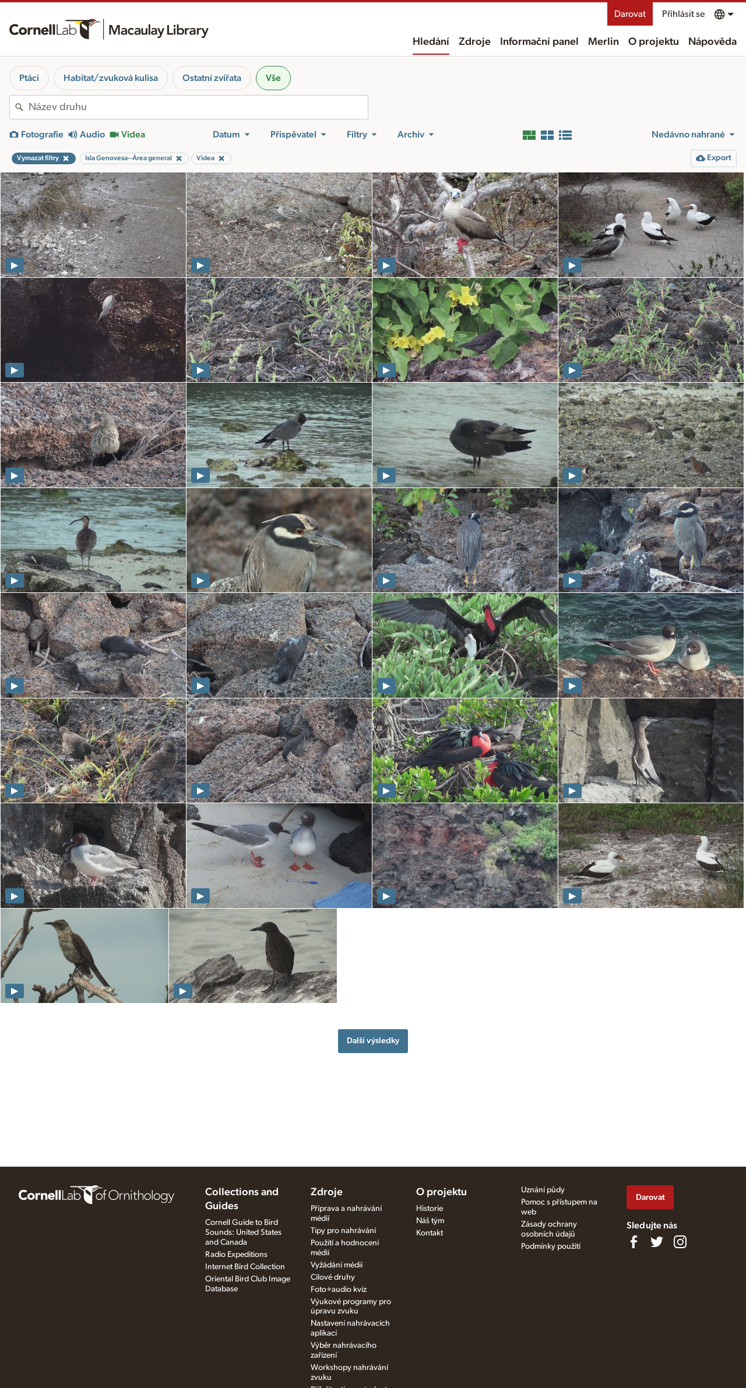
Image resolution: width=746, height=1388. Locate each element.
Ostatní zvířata (211, 78)
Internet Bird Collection (245, 1267)
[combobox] (198, 107)
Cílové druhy (333, 1277)
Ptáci (29, 78)
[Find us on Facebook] (634, 1242)
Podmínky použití (550, 1246)
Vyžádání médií (337, 1265)
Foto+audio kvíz (339, 1289)
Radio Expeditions (236, 1255)
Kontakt (429, 1233)
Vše (273, 78)
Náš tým (430, 1221)
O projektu (653, 42)
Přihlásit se (683, 14)
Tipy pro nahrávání (343, 1231)
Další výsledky (373, 1040)
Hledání (431, 42)
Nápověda (712, 42)
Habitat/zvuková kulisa (111, 78)
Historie (429, 1209)
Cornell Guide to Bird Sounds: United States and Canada (243, 1232)
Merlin (603, 42)
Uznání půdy (543, 1190)
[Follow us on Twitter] (657, 1242)
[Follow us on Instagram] (680, 1242)
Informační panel (539, 42)
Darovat (630, 14)
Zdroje (475, 42)
